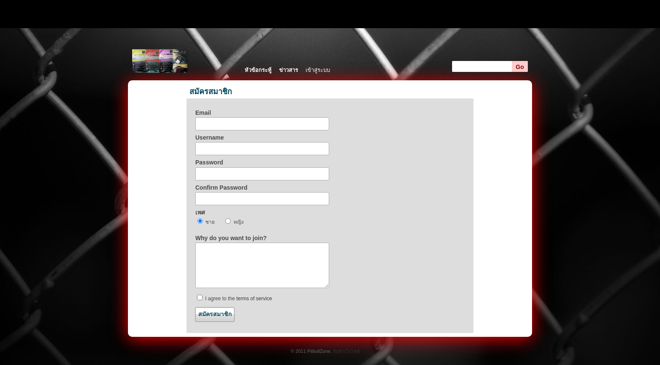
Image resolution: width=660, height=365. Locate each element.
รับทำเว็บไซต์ (346, 351)
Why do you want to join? (231, 238)
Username (209, 137)
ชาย (206, 221)
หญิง (234, 221)
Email (203, 112)
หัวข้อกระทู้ (258, 70)
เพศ (200, 212)
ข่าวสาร (288, 70)
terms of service (254, 299)
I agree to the (234, 298)
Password (209, 162)
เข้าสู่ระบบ (318, 70)
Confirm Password (221, 187)
